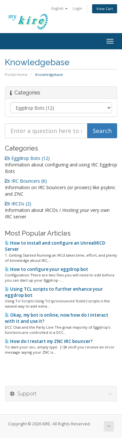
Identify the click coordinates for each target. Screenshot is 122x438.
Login (77, 8)
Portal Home (16, 74)
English (59, 8)
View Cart (104, 8)
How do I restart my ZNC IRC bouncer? (49, 341)
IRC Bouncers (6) (26, 181)
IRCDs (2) (18, 204)
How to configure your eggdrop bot (46, 269)
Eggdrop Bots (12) (27, 158)
